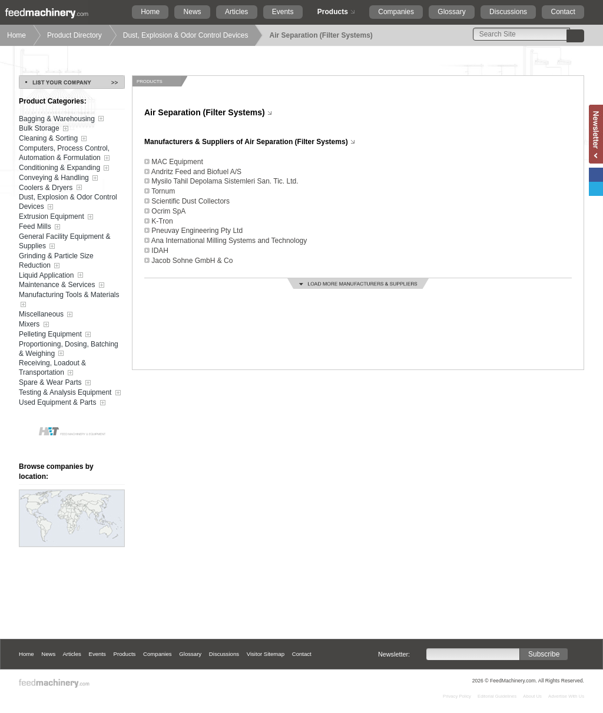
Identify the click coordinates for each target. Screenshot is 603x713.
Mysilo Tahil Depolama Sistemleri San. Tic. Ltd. (224, 181)
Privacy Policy (457, 696)
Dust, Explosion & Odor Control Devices (186, 35)
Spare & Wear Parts (56, 383)
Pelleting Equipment (56, 334)
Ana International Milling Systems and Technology (229, 240)
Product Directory (74, 35)
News (192, 12)
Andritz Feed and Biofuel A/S (196, 172)
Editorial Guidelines (497, 696)
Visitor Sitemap (265, 654)
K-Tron (162, 221)
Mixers (35, 324)
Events (283, 12)
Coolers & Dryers (51, 187)
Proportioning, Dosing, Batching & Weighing (68, 349)
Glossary (451, 12)
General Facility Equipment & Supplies (64, 241)
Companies (396, 12)
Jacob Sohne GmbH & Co (192, 260)
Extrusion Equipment (57, 217)
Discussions (508, 12)
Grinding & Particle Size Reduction (56, 261)
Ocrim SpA (168, 211)
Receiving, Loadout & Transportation (52, 368)
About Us (532, 696)
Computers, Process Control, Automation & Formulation (65, 153)
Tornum (163, 191)
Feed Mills (40, 227)
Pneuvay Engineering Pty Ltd (197, 230)
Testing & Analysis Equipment (71, 393)
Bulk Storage (45, 129)
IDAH (159, 250)
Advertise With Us (566, 696)
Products (332, 12)
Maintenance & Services (63, 285)
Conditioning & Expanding (65, 168)
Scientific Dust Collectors (190, 201)
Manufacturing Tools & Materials (69, 300)
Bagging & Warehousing (62, 119)
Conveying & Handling (59, 178)
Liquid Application (52, 275)
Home (150, 12)
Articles (236, 12)
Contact (563, 12)
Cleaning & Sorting (54, 139)
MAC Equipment (177, 162)
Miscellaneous (47, 314)
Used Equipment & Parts (63, 403)
